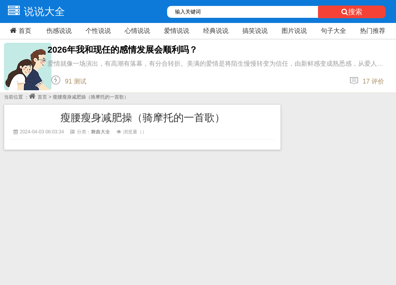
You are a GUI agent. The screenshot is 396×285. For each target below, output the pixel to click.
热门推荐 (372, 30)
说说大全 (34, 11)
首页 (19, 30)
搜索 (351, 12)
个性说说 (98, 30)
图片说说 (294, 30)
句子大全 (333, 30)
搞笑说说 (255, 30)
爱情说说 (176, 30)
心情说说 (137, 30)
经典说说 (215, 30)
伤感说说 (59, 30)
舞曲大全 (100, 132)
